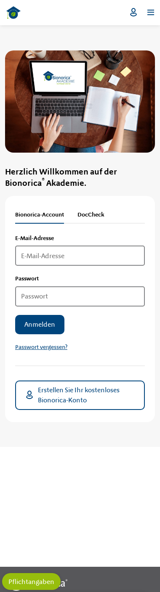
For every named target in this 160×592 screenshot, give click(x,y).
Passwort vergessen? (41, 347)
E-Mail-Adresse (34, 238)
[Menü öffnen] (150, 12)
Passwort (27, 278)
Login (133, 13)
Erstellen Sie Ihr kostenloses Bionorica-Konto (72, 395)
